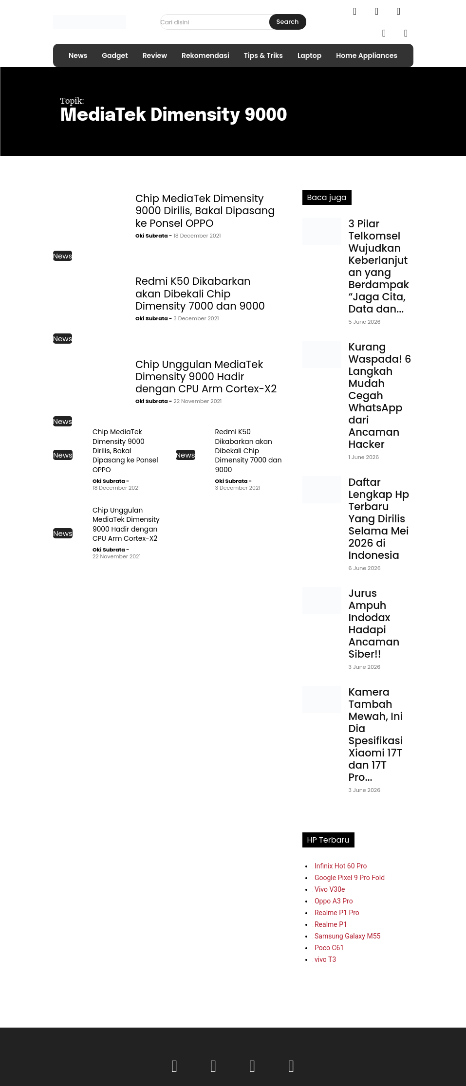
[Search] (287, 22)
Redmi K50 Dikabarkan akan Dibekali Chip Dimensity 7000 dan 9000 (200, 293)
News (63, 256)
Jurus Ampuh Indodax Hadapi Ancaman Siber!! (374, 623)
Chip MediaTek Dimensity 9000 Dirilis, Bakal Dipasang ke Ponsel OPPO (205, 210)
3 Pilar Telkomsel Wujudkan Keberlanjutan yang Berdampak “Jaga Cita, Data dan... (379, 266)
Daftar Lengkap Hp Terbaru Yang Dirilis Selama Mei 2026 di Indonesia (379, 518)
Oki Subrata (151, 235)
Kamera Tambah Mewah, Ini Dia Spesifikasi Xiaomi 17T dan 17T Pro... (376, 734)
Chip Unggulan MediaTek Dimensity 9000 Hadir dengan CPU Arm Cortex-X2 (206, 376)
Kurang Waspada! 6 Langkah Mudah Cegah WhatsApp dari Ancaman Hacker (380, 395)
